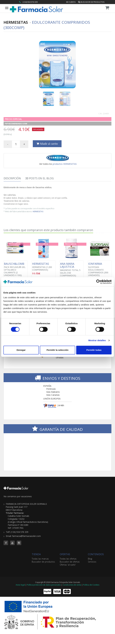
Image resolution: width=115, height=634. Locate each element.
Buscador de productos (91, 2)
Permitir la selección (57, 350)
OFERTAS (65, 554)
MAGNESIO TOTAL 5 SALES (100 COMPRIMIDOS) (71, 269)
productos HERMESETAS (65, 163)
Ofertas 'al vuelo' (68, 564)
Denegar (21, 350)
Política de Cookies (91, 585)
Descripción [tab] (12, 178)
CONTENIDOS (96, 554)
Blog (90, 558)
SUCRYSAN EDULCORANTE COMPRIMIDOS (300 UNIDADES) (99, 269)
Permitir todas (94, 350)
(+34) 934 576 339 (30, 2)
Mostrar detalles (97, 340)
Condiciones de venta (72, 585)
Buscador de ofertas (70, 561)
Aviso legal (20, 585)
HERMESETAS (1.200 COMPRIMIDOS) (43, 266)
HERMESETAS (38, 211)
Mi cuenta (71, 2)
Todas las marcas (40, 558)
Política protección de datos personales (44, 585)
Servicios (92, 561)
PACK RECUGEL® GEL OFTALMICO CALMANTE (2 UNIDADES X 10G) (15, 269)
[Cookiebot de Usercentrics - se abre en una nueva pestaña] (98, 281)
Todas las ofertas (68, 558)
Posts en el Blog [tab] (39, 178)
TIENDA (36, 554)
